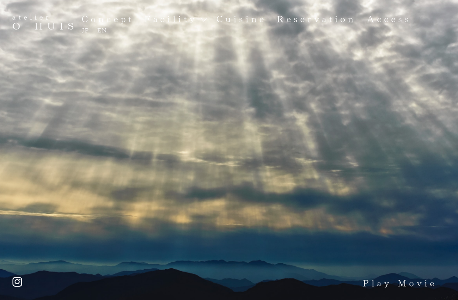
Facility (171, 19)
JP (86, 30)
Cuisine (241, 19)
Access (389, 19)
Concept (108, 19)
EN (102, 30)
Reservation (316, 19)
